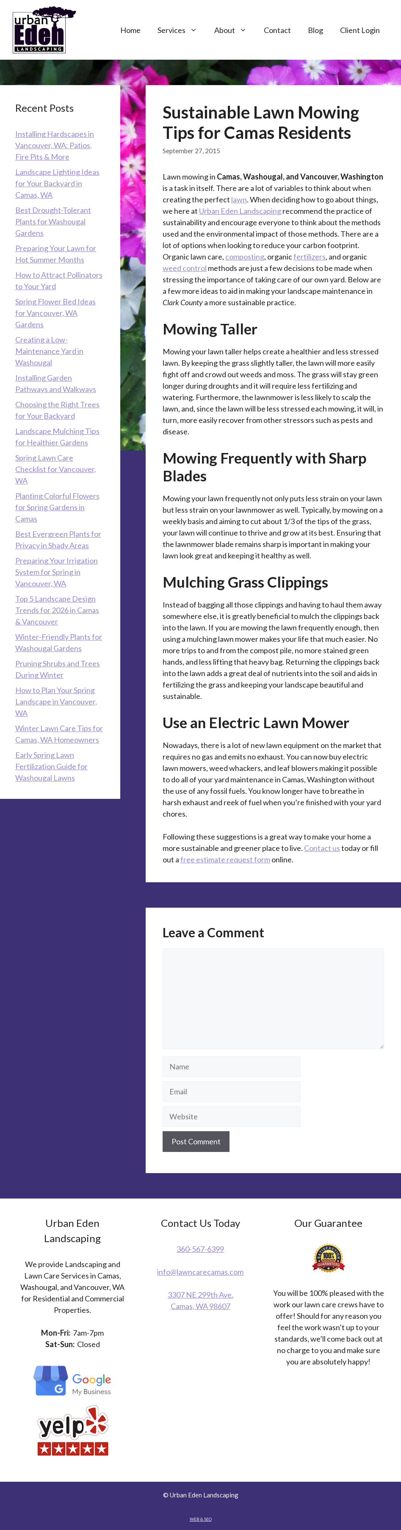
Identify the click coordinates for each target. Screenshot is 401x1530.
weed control (185, 268)
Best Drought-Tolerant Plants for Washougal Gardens (53, 221)
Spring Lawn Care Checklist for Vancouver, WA (55, 469)
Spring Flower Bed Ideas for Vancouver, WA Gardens (55, 313)
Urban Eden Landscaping (240, 210)
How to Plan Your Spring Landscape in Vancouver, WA (56, 701)
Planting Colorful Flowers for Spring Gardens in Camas (57, 507)
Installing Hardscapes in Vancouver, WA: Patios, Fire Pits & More (54, 145)
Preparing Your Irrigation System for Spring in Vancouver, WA (56, 572)
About (234, 30)
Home (130, 30)
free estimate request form (225, 859)
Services (182, 30)
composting (244, 256)
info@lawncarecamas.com (200, 1271)
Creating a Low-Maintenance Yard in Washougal (49, 351)
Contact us (322, 848)
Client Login (360, 30)
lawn (239, 199)
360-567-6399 (200, 1249)
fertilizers (309, 256)
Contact (277, 30)
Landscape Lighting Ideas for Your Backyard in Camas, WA (57, 183)
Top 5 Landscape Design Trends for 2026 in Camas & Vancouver (57, 610)
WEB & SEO (201, 1519)
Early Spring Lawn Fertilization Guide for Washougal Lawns (51, 766)
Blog (315, 30)
